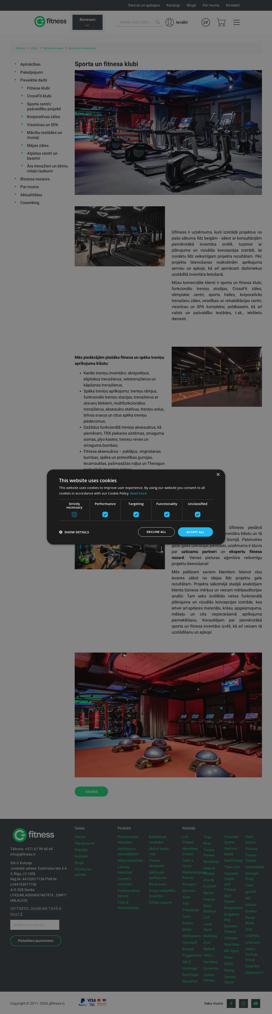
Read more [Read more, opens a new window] (138, 493)
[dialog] (136, 507)
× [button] (218, 474)
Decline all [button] (154, 532)
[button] (74, 532)
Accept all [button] (194, 532)
